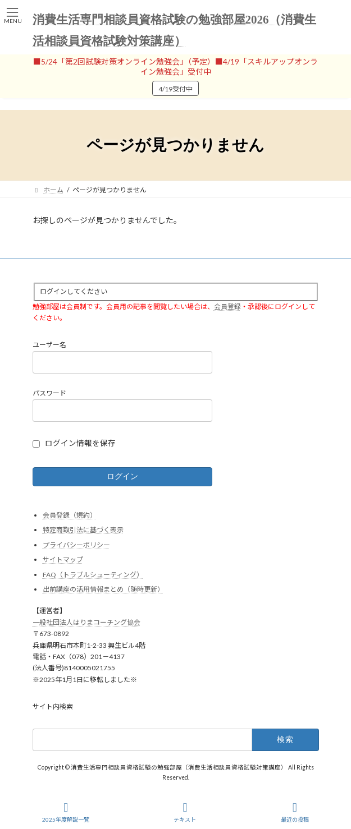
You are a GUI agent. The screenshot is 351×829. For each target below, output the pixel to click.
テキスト (185, 812)
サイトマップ (63, 559)
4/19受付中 (175, 89)
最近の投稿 (295, 812)
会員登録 (227, 306)
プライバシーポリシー (76, 544)
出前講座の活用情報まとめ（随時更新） (103, 589)
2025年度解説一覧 (65, 812)
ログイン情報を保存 (80, 443)
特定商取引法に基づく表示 (83, 530)
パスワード (49, 393)
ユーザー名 (49, 344)
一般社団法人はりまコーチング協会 (86, 622)
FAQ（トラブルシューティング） (93, 574)
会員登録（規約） (70, 514)
